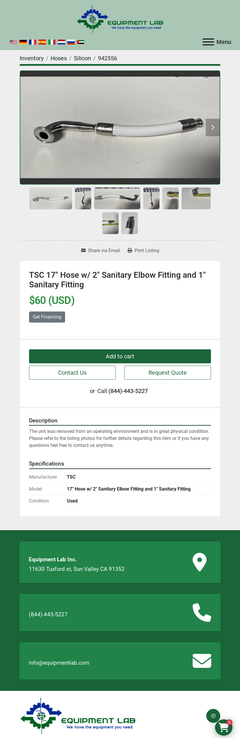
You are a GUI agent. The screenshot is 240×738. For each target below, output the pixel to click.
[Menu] (208, 41)
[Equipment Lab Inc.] (78, 715)
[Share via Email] (100, 250)
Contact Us (72, 372)
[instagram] (213, 716)
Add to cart (120, 356)
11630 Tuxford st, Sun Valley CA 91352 (77, 569)
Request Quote (167, 372)
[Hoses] (59, 58)
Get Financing (47, 317)
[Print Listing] (143, 250)
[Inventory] (32, 58)
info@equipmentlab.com (59, 662)
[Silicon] (82, 58)
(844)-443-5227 (128, 390)
